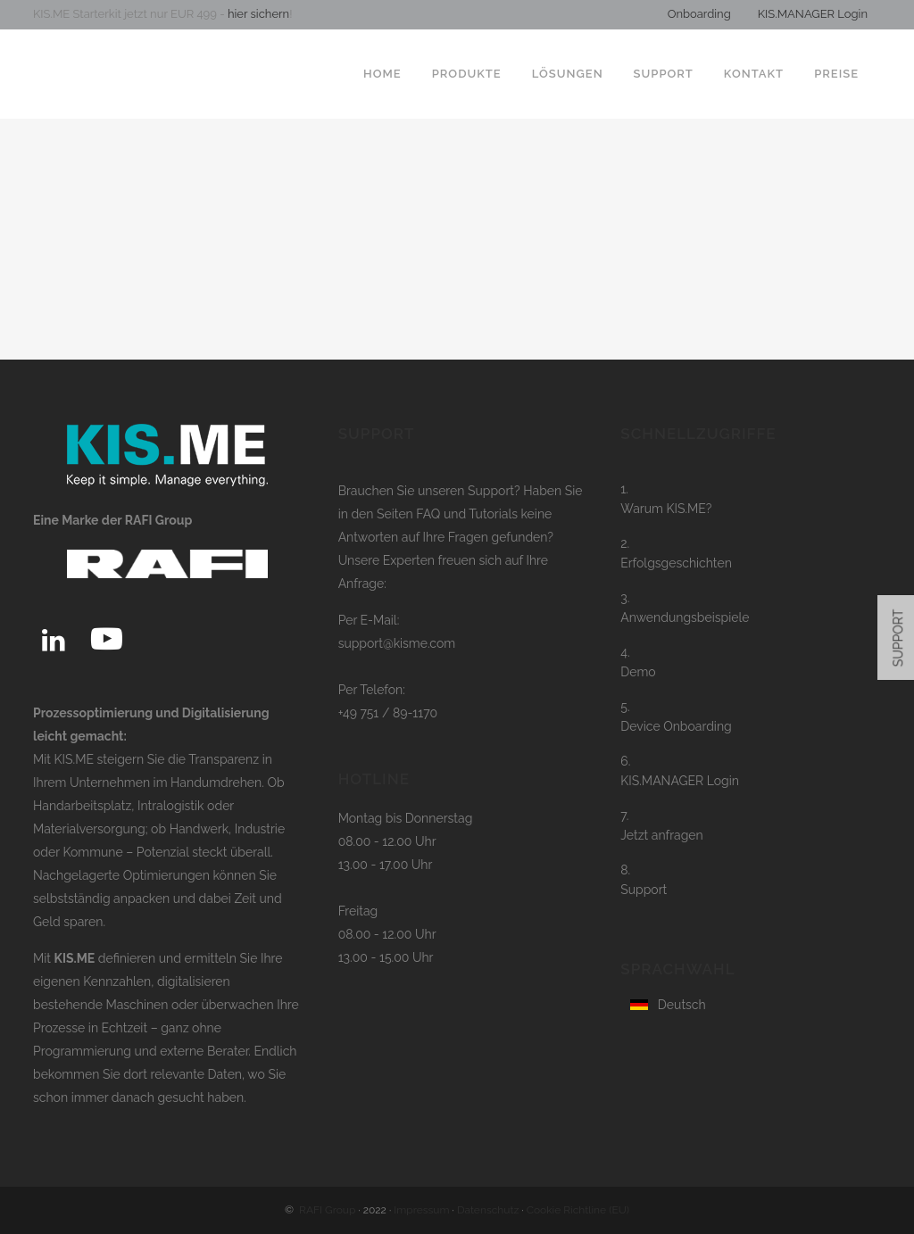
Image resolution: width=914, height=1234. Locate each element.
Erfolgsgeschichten (676, 563)
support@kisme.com (397, 643)
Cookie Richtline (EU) (578, 1210)
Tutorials (494, 514)
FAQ (428, 514)
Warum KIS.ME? (665, 508)
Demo (637, 672)
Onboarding (699, 14)
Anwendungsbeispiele (684, 617)
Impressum (421, 1210)
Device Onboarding (675, 726)
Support (643, 889)
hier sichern (257, 14)
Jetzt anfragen (661, 835)
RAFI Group (327, 1210)
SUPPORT (899, 638)
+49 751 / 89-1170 (388, 713)
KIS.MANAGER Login (813, 14)
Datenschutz (488, 1210)
